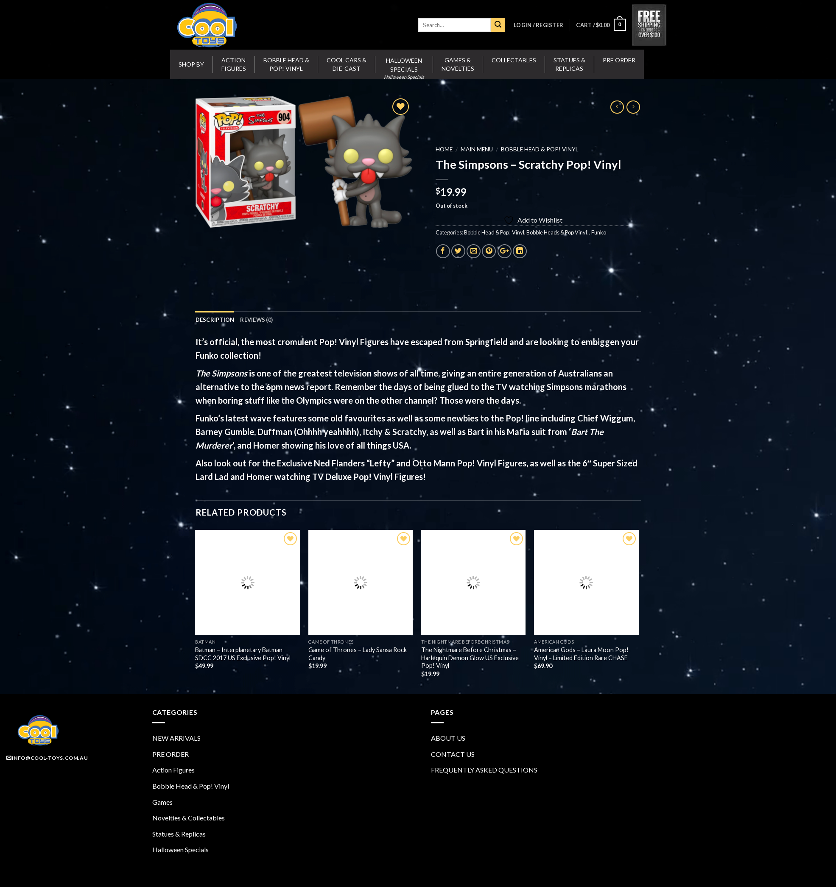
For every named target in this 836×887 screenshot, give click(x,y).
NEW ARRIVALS (176, 738)
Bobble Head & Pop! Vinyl (286, 64)
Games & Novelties (458, 64)
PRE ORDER (170, 754)
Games (162, 802)
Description (215, 319)
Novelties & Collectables (188, 818)
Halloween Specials (180, 849)
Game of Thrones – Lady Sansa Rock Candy (357, 653)
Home (443, 149)
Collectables (514, 60)
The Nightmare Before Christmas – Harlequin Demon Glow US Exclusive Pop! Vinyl (470, 657)
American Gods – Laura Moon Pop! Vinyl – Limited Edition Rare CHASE (581, 653)
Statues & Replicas (569, 64)
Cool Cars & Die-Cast (346, 64)
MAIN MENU (476, 149)
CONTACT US (453, 754)
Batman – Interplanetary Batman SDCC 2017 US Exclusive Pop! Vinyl (243, 653)
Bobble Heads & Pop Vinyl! (557, 232)
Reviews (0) (256, 319)
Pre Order (619, 60)
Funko (598, 232)
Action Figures (233, 64)
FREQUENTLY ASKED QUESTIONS (484, 770)
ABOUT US (448, 738)
